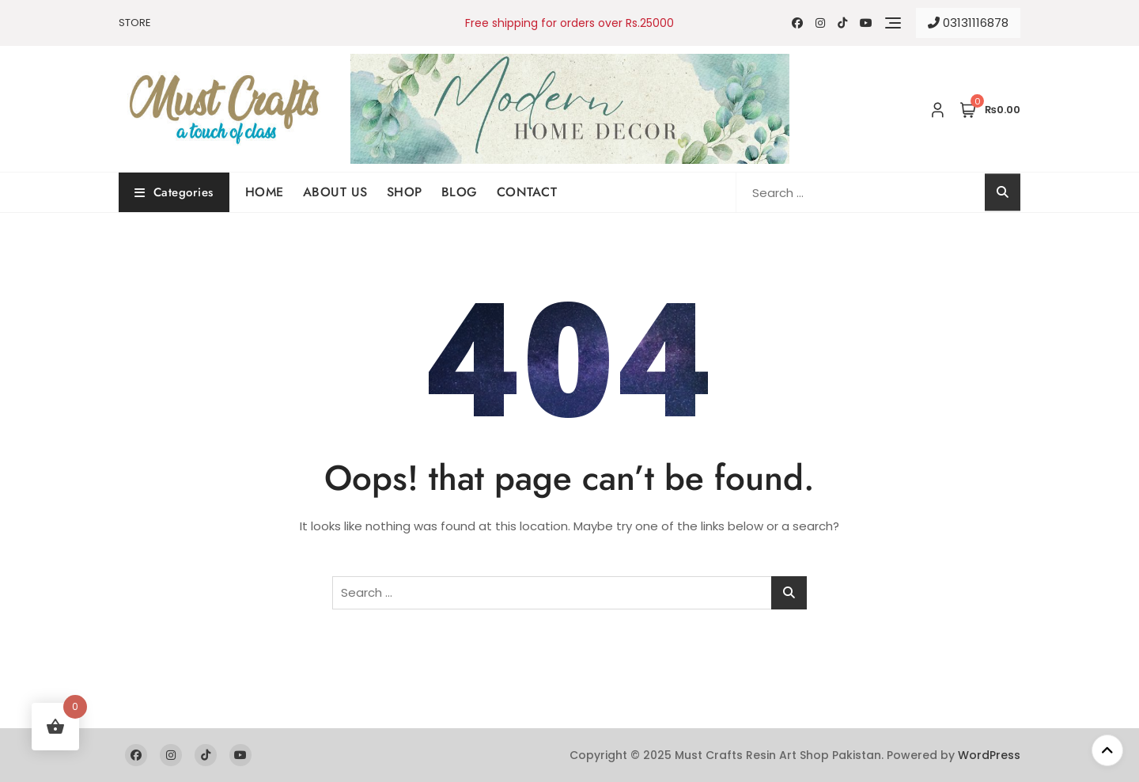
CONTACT (527, 192)
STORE (135, 22)
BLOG (459, 192)
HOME (264, 192)
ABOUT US (335, 192)
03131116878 (968, 22)
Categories (174, 192)
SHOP (404, 192)
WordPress (989, 755)
